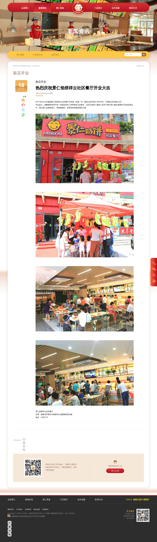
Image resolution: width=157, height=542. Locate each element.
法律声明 (28, 509)
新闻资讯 (29, 499)
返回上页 (140, 66)
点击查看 (115, 471)
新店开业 (39, 55)
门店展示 (64, 499)
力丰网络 (42, 516)
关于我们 (19, 509)
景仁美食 (46, 499)
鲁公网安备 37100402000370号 (20, 516)
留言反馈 (37, 509)
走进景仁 (11, 499)
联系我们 (45, 509)
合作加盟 (81, 499)
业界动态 (55, 55)
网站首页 (16, 66)
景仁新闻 (20, 55)
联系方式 (99, 499)
